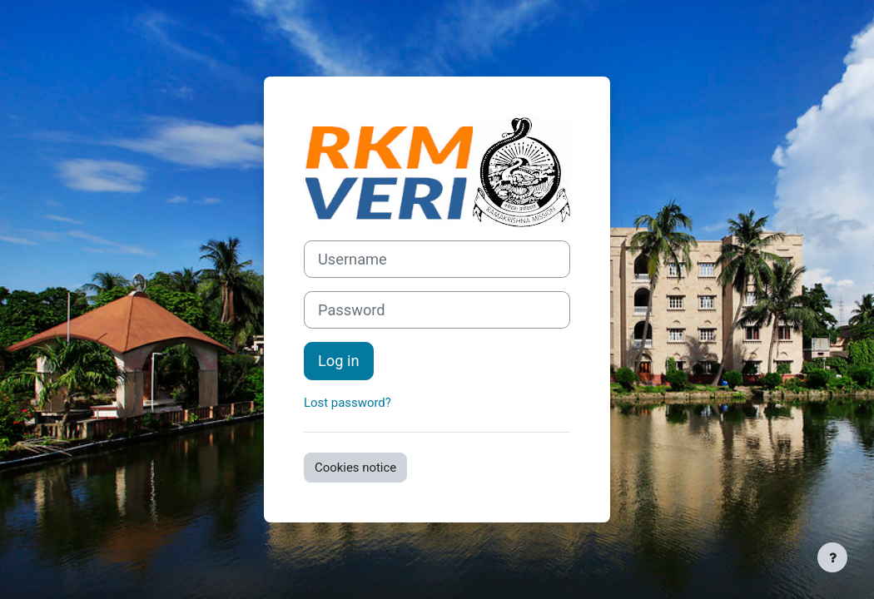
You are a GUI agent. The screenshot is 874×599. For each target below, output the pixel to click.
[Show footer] (832, 557)
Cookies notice (355, 467)
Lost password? (347, 402)
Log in (339, 360)
